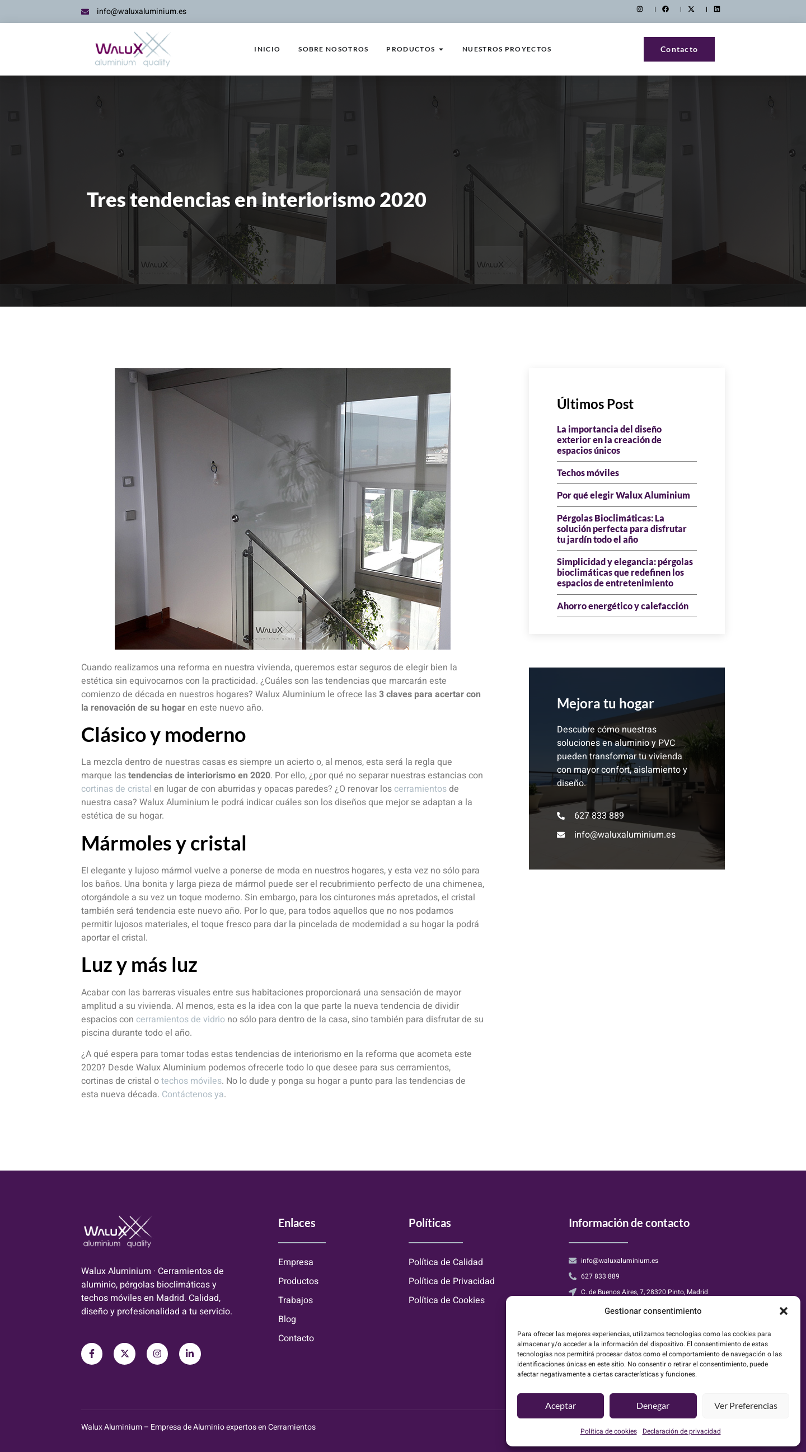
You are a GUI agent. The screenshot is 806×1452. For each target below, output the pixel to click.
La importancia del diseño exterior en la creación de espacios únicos (609, 439)
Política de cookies (608, 1431)
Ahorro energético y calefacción (622, 605)
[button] (783, 1311)
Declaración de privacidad (682, 1431)
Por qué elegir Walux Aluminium (623, 495)
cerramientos (420, 789)
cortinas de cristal (116, 789)
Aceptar (560, 1406)
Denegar (653, 1406)
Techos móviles (588, 472)
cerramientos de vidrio (180, 1019)
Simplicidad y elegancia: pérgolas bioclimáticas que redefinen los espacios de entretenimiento (625, 572)
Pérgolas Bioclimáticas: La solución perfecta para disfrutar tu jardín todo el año (622, 528)
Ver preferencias (745, 1406)
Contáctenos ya (193, 1094)
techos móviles (191, 1081)
